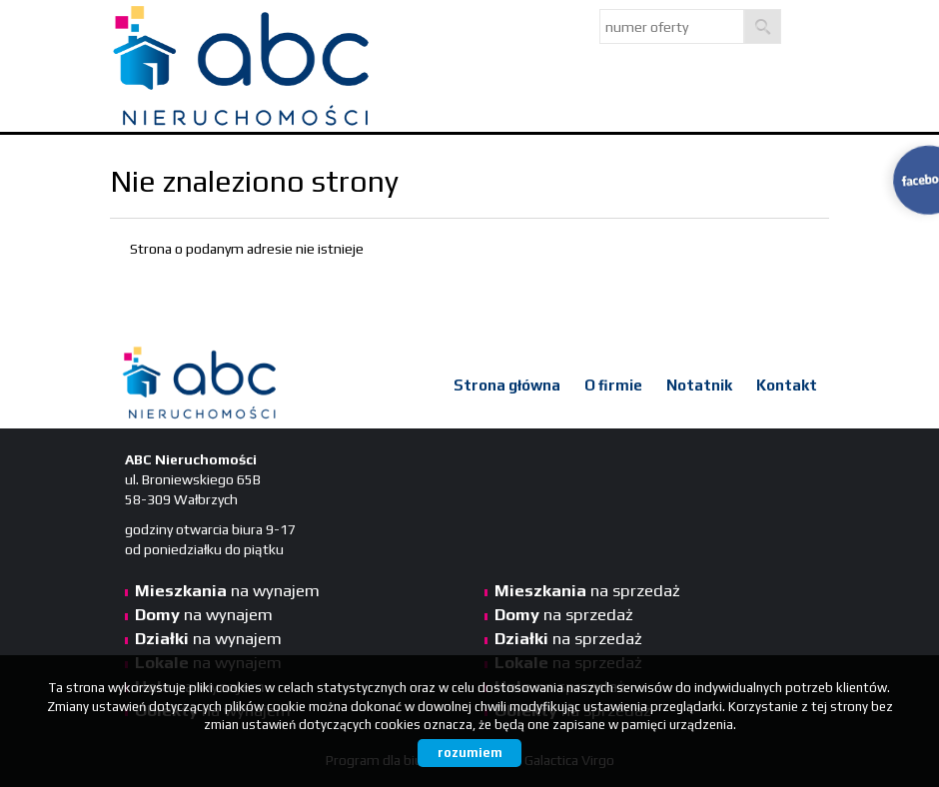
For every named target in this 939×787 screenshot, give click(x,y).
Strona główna (507, 385)
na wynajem (227, 590)
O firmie (613, 385)
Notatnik (699, 385)
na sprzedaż (587, 590)
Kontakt (786, 385)
